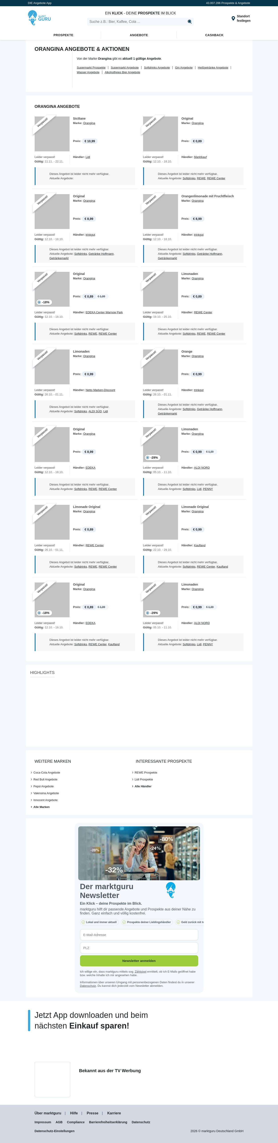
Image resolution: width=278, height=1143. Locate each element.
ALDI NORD (202, 467)
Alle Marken (42, 807)
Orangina (89, 123)
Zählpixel (140, 971)
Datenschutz (88, 985)
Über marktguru (48, 1113)
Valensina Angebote (46, 793)
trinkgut (90, 234)
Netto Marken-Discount (100, 390)
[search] (140, 22)
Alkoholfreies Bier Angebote (122, 72)
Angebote (139, 35)
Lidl (88, 157)
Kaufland (199, 545)
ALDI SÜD (95, 411)
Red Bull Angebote (46, 779)
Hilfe (74, 1113)
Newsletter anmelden (139, 961)
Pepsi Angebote (44, 786)
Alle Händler (143, 786)
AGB (59, 1122)
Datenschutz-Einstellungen (55, 1131)
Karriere (114, 1113)
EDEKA (90, 467)
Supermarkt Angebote (125, 67)
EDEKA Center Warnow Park (104, 312)
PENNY (208, 489)
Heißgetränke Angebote (213, 67)
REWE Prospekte (146, 772)
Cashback (214, 35)
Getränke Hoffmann (101, 253)
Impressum (43, 1122)
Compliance (75, 1122)
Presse (92, 1113)
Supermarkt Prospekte (91, 67)
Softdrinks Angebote (157, 67)
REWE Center (216, 178)
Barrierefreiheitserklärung (108, 1122)
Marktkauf (200, 157)
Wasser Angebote (88, 72)
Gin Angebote (184, 67)
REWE (201, 178)
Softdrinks (189, 178)
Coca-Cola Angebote (47, 772)
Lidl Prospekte (144, 779)
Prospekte (63, 35)
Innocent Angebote (46, 800)
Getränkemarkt (59, 258)
